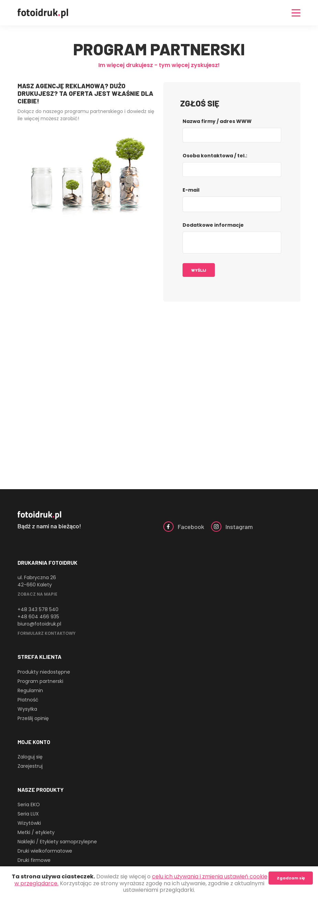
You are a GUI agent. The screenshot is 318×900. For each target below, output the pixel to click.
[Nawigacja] (296, 12)
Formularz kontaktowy (47, 633)
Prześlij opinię (33, 718)
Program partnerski (40, 681)
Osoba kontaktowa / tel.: (215, 155)
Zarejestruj (30, 766)
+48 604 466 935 (38, 616)
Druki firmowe (34, 860)
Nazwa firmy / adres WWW (217, 121)
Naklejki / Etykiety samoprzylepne (57, 841)
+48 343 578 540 (38, 609)
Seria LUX (28, 813)
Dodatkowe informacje (213, 225)
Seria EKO (29, 804)
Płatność (28, 699)
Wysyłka (27, 709)
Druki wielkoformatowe (45, 850)
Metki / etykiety (36, 832)
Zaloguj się (30, 756)
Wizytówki (29, 823)
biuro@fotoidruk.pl (39, 623)
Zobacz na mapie (37, 594)
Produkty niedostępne (44, 671)
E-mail (191, 190)
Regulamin (30, 690)
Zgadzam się (291, 878)
